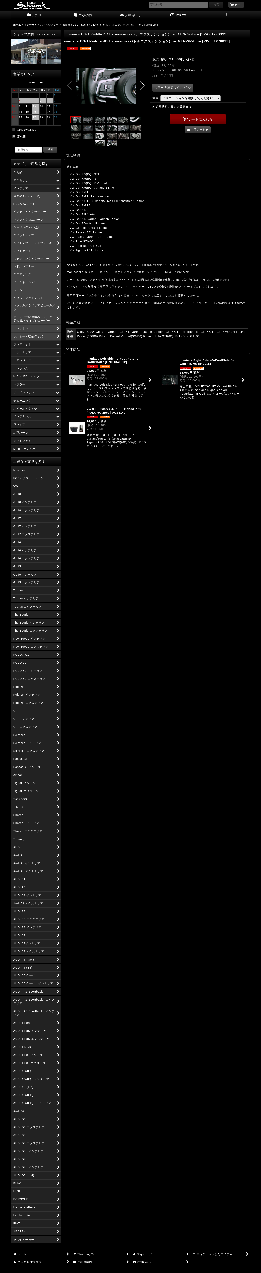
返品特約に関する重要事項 (172, 106)
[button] (226, 15)
